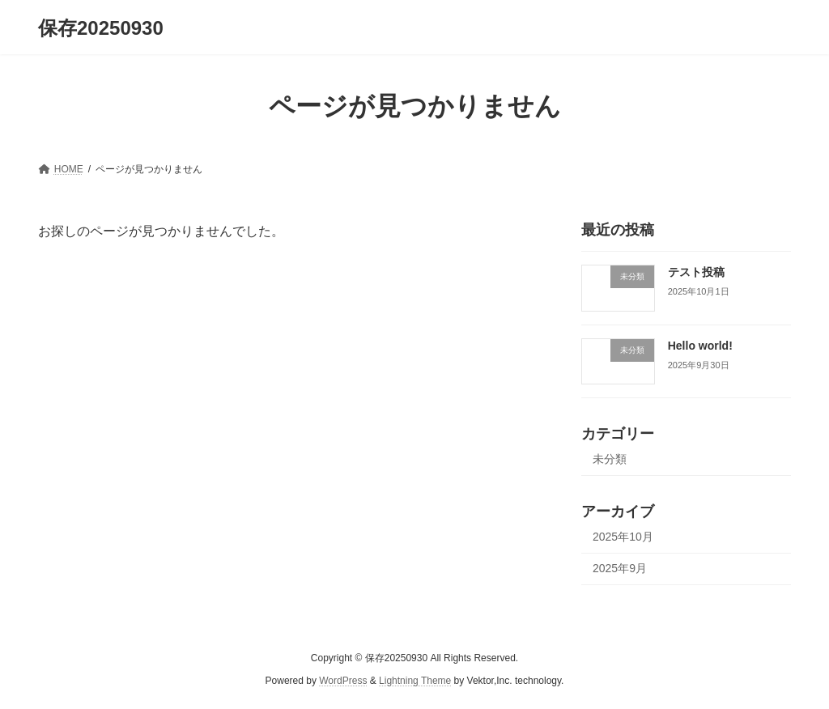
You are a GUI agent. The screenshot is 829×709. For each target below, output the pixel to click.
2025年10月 (623, 536)
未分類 (610, 459)
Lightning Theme (415, 680)
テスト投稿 (696, 271)
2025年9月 (620, 568)
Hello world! (700, 345)
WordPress (343, 680)
